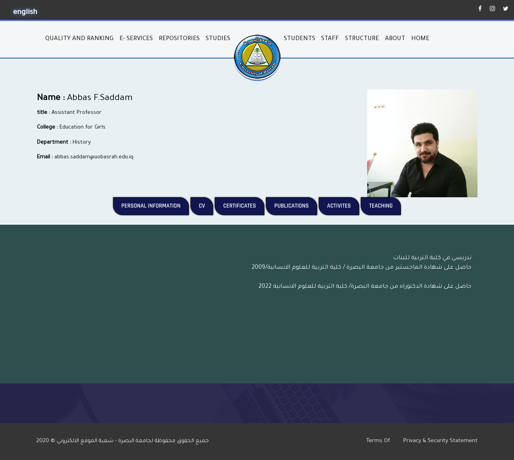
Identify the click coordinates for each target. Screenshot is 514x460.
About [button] (395, 39)
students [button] (299, 39)
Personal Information (155, 205)
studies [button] (218, 39)
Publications (295, 205)
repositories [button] (179, 39)
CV (206, 205)
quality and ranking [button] (79, 39)
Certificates (243, 205)
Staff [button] (330, 39)
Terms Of (383, 441)
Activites (343, 205)
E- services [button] (136, 39)
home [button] (420, 39)
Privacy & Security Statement (445, 441)
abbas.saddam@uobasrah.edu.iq (93, 157)
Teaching (385, 205)
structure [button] (362, 39)
